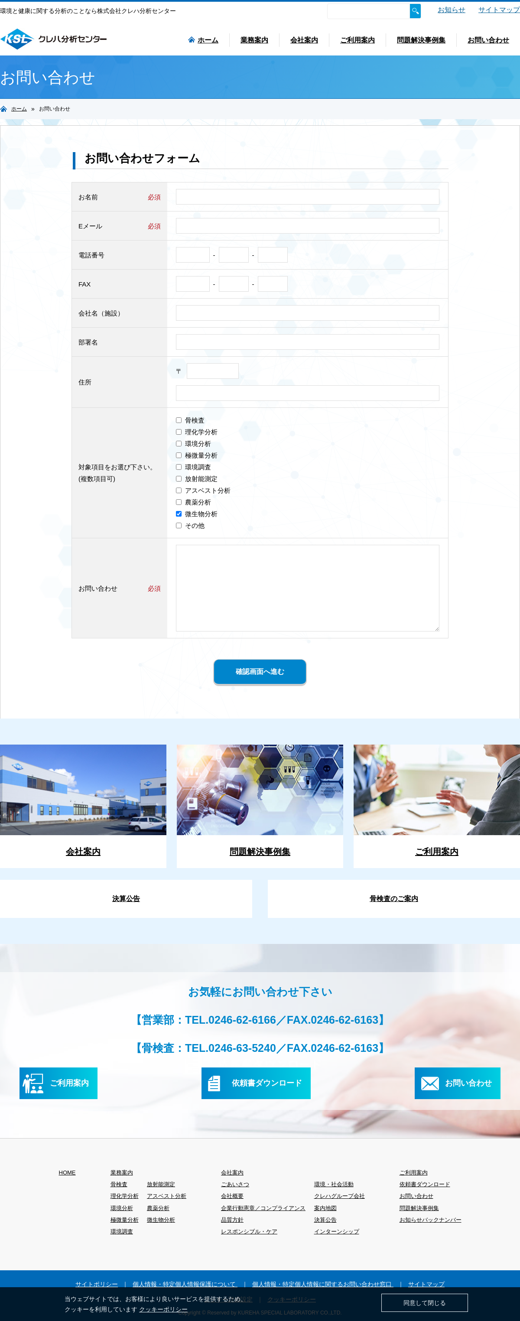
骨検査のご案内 (394, 898)
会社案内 (304, 40)
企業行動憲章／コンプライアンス (263, 1208)
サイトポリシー (96, 1284)
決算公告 (126, 898)
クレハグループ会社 (339, 1196)
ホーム (203, 40)
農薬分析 (193, 502)
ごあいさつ (235, 1184)
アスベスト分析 (203, 490)
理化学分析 (197, 432)
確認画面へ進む (260, 671)
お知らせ (451, 9)
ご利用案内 (357, 40)
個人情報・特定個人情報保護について (185, 1284)
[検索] (368, 11)
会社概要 (232, 1196)
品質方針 (232, 1220)
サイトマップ (499, 9)
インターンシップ (336, 1231)
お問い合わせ (488, 40)
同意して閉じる (424, 1302)
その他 (190, 525)
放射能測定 (197, 478)
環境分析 (193, 443)
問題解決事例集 (421, 40)
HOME (67, 1172)
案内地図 (325, 1208)
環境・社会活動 (334, 1184)
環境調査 (193, 467)
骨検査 (190, 420)
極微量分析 (197, 455)
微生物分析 (197, 513)
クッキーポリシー (163, 1309)
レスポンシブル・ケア (249, 1231)
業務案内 (254, 40)
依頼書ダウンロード (425, 1184)
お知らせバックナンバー (431, 1220)
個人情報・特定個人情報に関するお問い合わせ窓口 (322, 1284)
